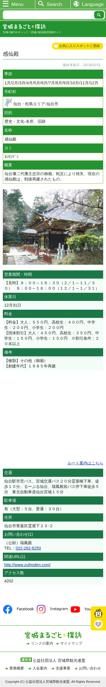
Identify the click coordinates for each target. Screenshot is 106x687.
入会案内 (40, 668)
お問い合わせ (90, 668)
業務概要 (16, 668)
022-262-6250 (28, 548)
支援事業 (63, 668)
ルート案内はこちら (85, 463)
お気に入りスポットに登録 (79, 46)
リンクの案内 (42, 643)
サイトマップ (71, 643)
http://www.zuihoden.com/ (27, 565)
